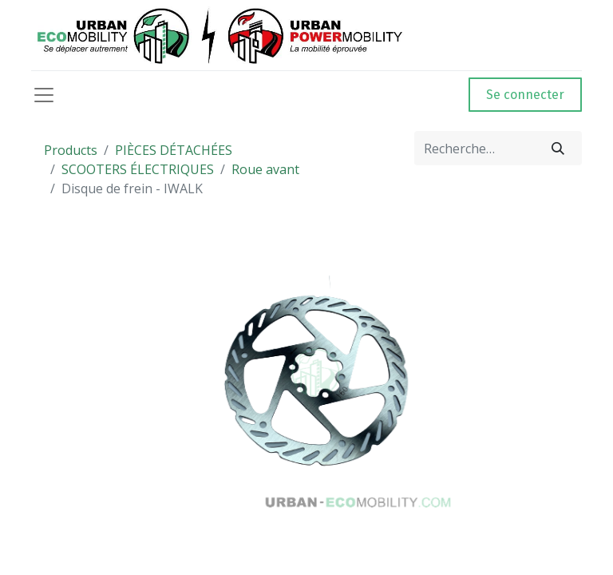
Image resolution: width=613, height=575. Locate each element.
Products (70, 150)
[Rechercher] (558, 148)
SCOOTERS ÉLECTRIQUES (137, 169)
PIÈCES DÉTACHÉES (173, 150)
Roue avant (265, 169)
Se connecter (525, 94)
